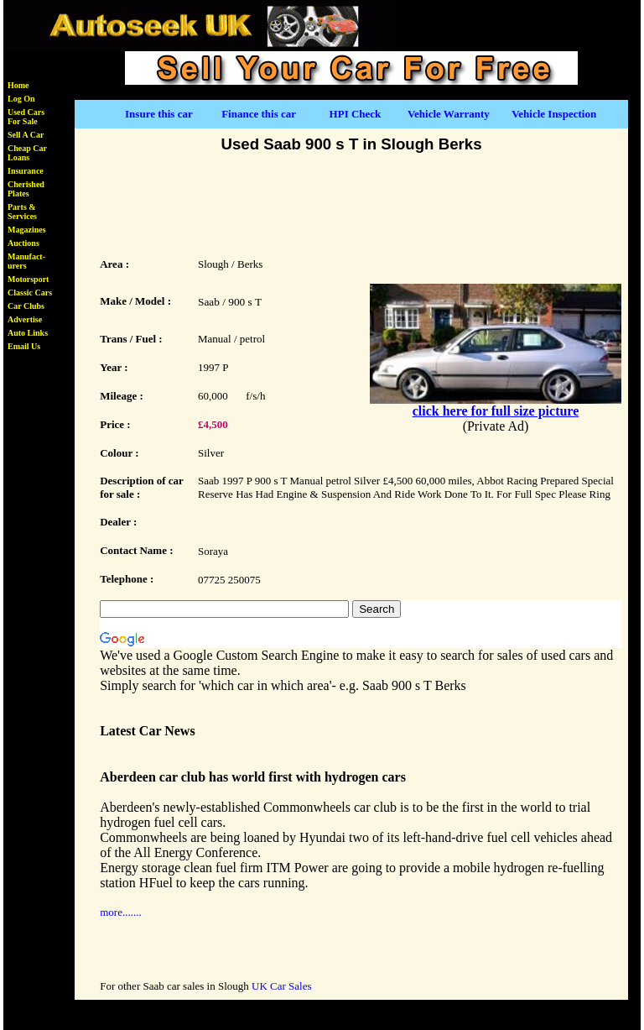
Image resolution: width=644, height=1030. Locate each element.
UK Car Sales (282, 986)
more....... (120, 912)
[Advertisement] (351, 203)
